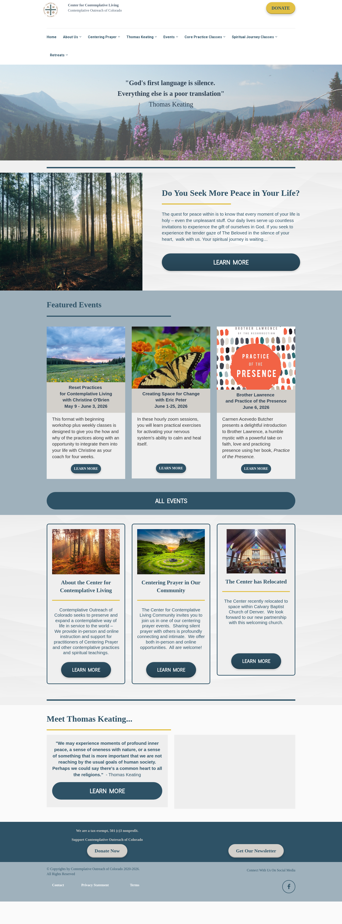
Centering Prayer (102, 37)
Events (169, 37)
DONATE (281, 8)
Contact (58, 885)
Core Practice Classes (203, 37)
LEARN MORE (231, 262)
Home (51, 37)
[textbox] (86, 397)
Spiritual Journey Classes (253, 37)
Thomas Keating (140, 37)
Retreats (57, 55)
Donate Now (107, 850)
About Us (70, 37)
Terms (134, 885)
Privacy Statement (95, 885)
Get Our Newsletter (256, 850)
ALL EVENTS (171, 501)
